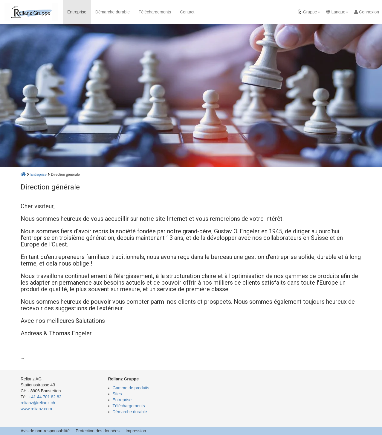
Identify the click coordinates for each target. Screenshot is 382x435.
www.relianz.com (36, 408)
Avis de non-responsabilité (45, 430)
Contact (187, 12)
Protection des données (98, 430)
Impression (136, 430)
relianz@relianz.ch (38, 402)
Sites (117, 393)
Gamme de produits (131, 387)
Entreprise (76, 12)
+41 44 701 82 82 (45, 396)
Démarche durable (112, 12)
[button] (308, 12)
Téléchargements (155, 12)
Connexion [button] (366, 12)
